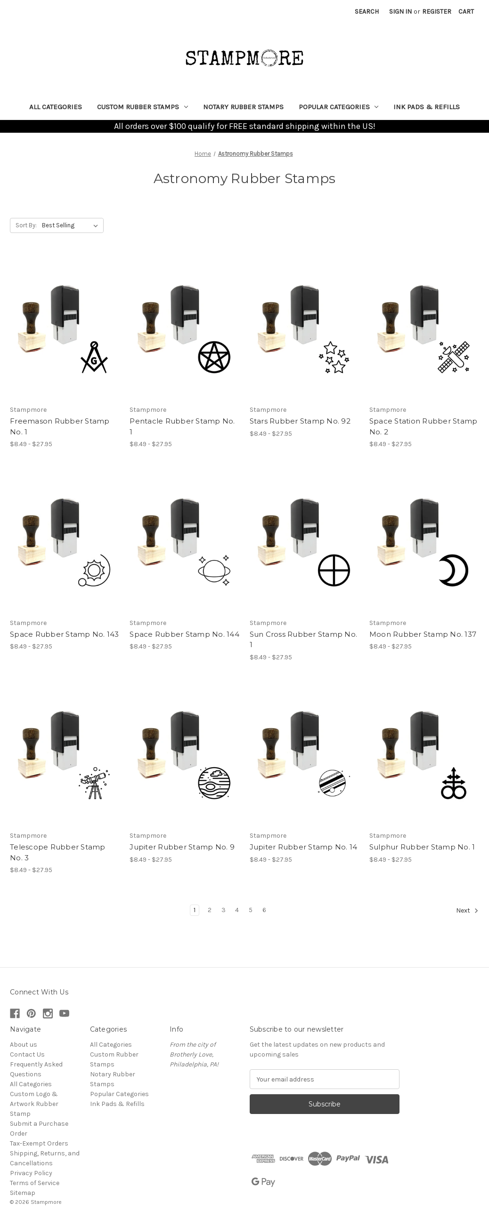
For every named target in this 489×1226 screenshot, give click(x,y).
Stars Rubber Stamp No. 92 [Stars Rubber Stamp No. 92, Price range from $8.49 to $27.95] (300, 421)
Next (467, 910)
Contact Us (27, 1054)
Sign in (400, 12)
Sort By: (26, 225)
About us (23, 1045)
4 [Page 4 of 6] (237, 910)
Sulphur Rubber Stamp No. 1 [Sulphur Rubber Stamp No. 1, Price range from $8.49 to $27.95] (422, 846)
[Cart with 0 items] (466, 11)
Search (367, 12)
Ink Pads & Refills (426, 107)
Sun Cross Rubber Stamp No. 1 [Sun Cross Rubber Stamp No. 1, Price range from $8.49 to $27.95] (304, 639)
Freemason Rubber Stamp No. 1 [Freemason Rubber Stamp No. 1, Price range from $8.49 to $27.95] (60, 426)
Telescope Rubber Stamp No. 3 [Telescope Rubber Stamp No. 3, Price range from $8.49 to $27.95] (58, 852)
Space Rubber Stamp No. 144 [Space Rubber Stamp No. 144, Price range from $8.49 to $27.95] (184, 634)
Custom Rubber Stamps (142, 107)
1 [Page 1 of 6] (195, 910)
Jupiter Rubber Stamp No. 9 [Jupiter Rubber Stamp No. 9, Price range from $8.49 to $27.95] (182, 846)
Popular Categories (339, 107)
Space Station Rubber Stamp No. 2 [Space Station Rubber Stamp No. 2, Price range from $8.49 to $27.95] (423, 426)
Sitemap (22, 1193)
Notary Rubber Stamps (243, 107)
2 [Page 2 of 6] (210, 910)
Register (436, 12)
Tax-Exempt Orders (39, 1143)
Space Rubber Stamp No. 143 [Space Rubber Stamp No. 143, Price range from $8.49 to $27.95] (64, 634)
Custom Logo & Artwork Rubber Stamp (34, 1104)
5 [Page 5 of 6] (251, 910)
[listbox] (72, 225)
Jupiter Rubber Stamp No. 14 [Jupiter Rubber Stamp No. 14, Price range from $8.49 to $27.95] (304, 846)
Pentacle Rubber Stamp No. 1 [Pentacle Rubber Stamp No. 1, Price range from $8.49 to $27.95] (182, 426)
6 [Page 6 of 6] (264, 910)
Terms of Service (34, 1183)
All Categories (55, 107)
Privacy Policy (31, 1173)
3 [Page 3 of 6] (223, 910)
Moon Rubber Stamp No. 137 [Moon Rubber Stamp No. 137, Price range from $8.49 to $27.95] (422, 634)
